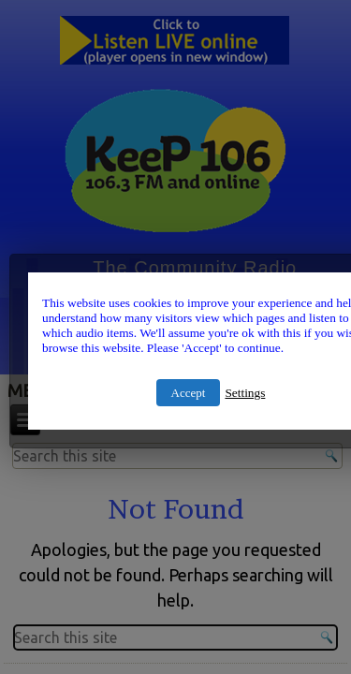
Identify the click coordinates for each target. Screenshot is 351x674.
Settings (245, 393)
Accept (188, 393)
